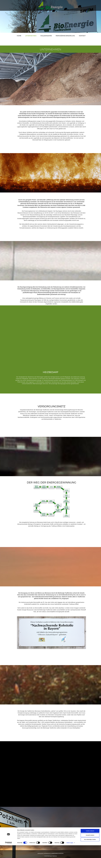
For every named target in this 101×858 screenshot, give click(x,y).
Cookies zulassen (90, 843)
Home (19, 36)
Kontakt (82, 36)
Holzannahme (46, 36)
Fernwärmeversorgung (65, 36)
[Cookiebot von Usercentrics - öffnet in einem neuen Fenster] (8, 855)
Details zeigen (70, 855)
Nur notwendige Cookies (90, 852)
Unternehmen (30, 36)
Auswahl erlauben (90, 847)
